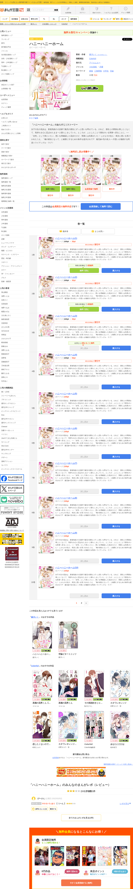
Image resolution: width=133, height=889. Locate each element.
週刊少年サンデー (7, 450)
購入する (116, 271)
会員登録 (4, 99)
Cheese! (4, 427)
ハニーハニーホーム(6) (66, 428)
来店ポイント (126, 19)
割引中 (50, 195)
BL (54, 19)
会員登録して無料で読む (100, 206)
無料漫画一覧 (6, 182)
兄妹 (112, 71)
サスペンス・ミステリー (10, 254)
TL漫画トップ (6, 66)
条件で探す (5, 144)
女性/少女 (24, 19)
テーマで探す (6, 148)
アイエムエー (94, 63)
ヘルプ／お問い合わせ (9, 122)
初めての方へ (6, 129)
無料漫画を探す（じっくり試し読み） (118, 764)
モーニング (5, 442)
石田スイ (4, 300)
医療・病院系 (6, 281)
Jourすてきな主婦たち (9, 438)
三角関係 (98, 71)
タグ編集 (34, 118)
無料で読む (50, 189)
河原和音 (4, 323)
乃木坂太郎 (5, 366)
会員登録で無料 (91, 189)
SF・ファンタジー (7, 274)
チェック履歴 (6, 107)
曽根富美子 (5, 354)
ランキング (105, 19)
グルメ (3, 278)
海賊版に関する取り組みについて (12, 530)
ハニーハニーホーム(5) (66, 394)
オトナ (63, 19)
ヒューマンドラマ (7, 243)
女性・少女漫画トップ (9, 58)
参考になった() (41, 809)
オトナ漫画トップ (7, 74)
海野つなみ (5, 308)
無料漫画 (73, 19)
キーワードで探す (7, 160)
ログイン (4, 103)
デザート (4, 457)
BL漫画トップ (6, 70)
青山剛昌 (4, 292)
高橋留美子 (5, 362)
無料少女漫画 (6, 190)
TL (44, 19)
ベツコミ (4, 434)
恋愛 (3, 239)
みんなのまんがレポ (8, 167)
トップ (4, 19)
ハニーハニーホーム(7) (66, 463)
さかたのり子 (6, 339)
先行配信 (14, 19)
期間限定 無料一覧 (7, 201)
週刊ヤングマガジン (8, 403)
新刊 (115, 19)
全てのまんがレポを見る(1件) (81, 818)
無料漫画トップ (7, 35)
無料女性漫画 (6, 186)
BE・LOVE (5, 392)
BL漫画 (4, 231)
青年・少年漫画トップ (9, 62)
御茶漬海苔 (5, 319)
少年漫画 (4, 224)
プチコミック (6, 400)
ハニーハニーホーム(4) (66, 355)
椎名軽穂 (4, 342)
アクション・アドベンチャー (11, 266)
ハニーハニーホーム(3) (66, 316)
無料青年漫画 (6, 193)
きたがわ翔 (5, 327)
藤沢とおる (5, 373)
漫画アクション (7, 461)
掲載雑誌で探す (7, 156)
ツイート (128, 39)
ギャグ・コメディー (8, 247)
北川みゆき (5, 331)
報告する (53, 809)
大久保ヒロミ (6, 315)
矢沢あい (4, 381)
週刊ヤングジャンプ (8, 423)
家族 (91, 71)
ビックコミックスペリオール (11, 469)
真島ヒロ (4, 377)
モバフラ (4, 465)
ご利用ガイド (6, 126)
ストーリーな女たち (8, 396)
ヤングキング (6, 454)
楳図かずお (5, 312)
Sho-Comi (4, 446)
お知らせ (4, 118)
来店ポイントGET (7, 85)
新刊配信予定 (6, 47)
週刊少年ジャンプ (7, 407)
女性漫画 (4, 212)
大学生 (106, 71)
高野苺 (3, 358)
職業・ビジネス (7, 251)
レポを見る (125, 803)
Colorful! (35, 666)
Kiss (2, 415)
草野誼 (3, 335)
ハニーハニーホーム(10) (66, 567)
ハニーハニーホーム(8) (66, 498)
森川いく (98, 54)
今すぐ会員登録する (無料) (81, 883)
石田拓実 (4, 304)
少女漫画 (4, 216)
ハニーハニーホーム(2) (66, 277)
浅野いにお (5, 296)
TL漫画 (3, 227)
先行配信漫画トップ (8, 55)
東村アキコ (5, 369)
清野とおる (5, 350)
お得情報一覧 (6, 89)
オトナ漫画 (5, 235)
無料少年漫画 (6, 197)
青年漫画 (4, 220)
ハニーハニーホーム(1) (66, 238)
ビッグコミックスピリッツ (10, 411)
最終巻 (63, 231)
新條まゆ (4, 346)
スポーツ (4, 262)
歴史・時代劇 (6, 258)
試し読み (84, 348)
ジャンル (94, 19)
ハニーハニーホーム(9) (66, 533)
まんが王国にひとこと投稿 (10, 133)
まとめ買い (98, 231)
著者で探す (5, 152)
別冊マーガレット (7, 430)
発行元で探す (6, 163)
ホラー (3, 270)
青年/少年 (34, 19)
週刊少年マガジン (7, 419)
